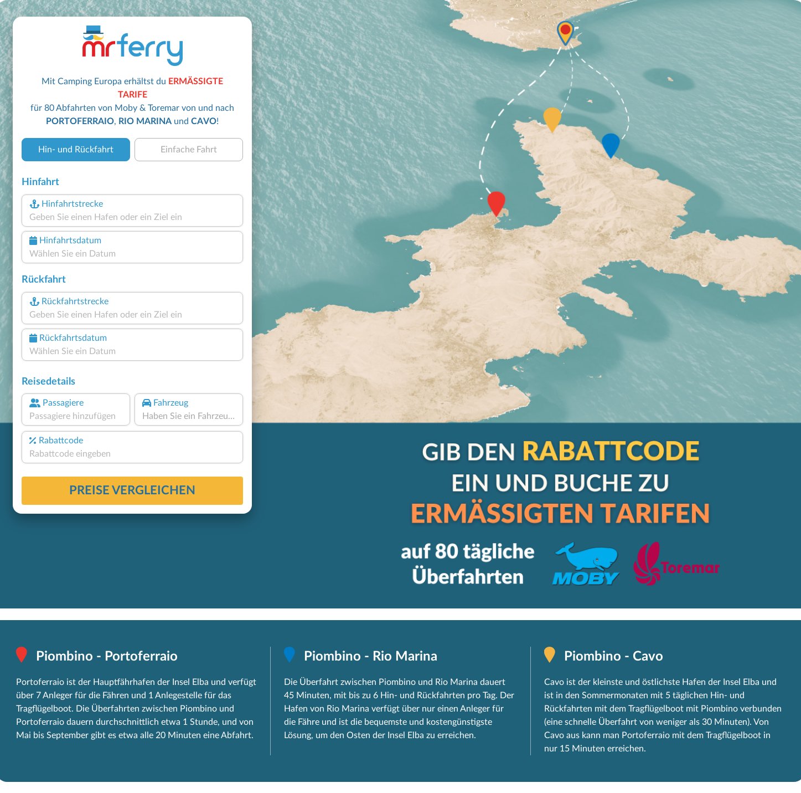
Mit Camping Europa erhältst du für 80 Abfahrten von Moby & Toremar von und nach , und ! (132, 101)
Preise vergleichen (132, 490)
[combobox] (132, 217)
